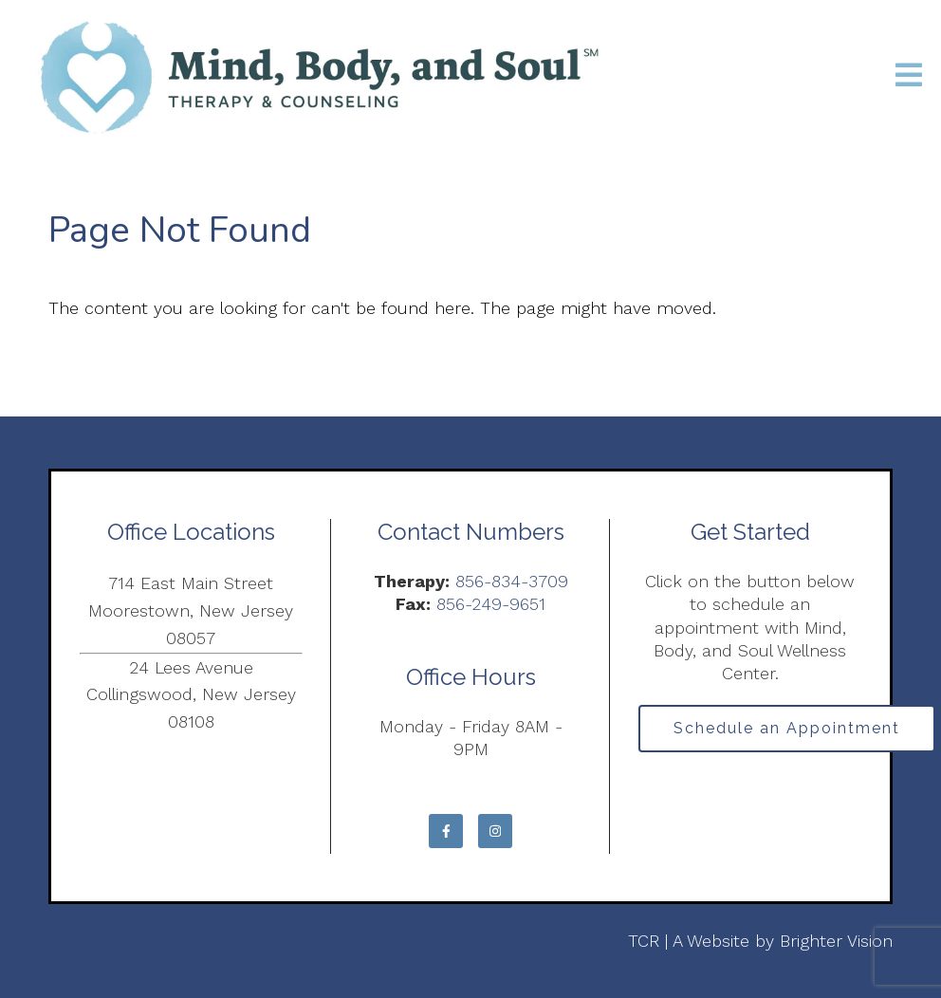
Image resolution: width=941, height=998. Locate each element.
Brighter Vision (836, 941)
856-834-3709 (511, 581)
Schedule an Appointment (786, 728)
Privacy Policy (102, 941)
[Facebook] (446, 831)
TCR (643, 941)
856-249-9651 (490, 604)
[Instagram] (495, 831)
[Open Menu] (908, 76)
